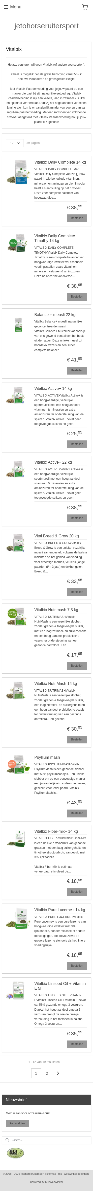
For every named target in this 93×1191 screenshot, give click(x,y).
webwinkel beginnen (76, 1173)
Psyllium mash (47, 757)
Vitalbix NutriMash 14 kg (55, 683)
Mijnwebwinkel (54, 1181)
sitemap (51, 1173)
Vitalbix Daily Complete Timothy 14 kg (54, 238)
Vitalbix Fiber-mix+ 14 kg (56, 831)
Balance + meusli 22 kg (55, 314)
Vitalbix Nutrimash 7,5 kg (56, 610)
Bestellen (77, 218)
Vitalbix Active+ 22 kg (53, 462)
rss (60, 1173)
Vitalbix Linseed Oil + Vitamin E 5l (60, 985)
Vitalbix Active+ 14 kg (53, 388)
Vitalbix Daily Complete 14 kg (60, 162)
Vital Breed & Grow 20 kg (56, 536)
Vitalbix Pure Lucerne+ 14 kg (59, 909)
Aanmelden (17, 1123)
